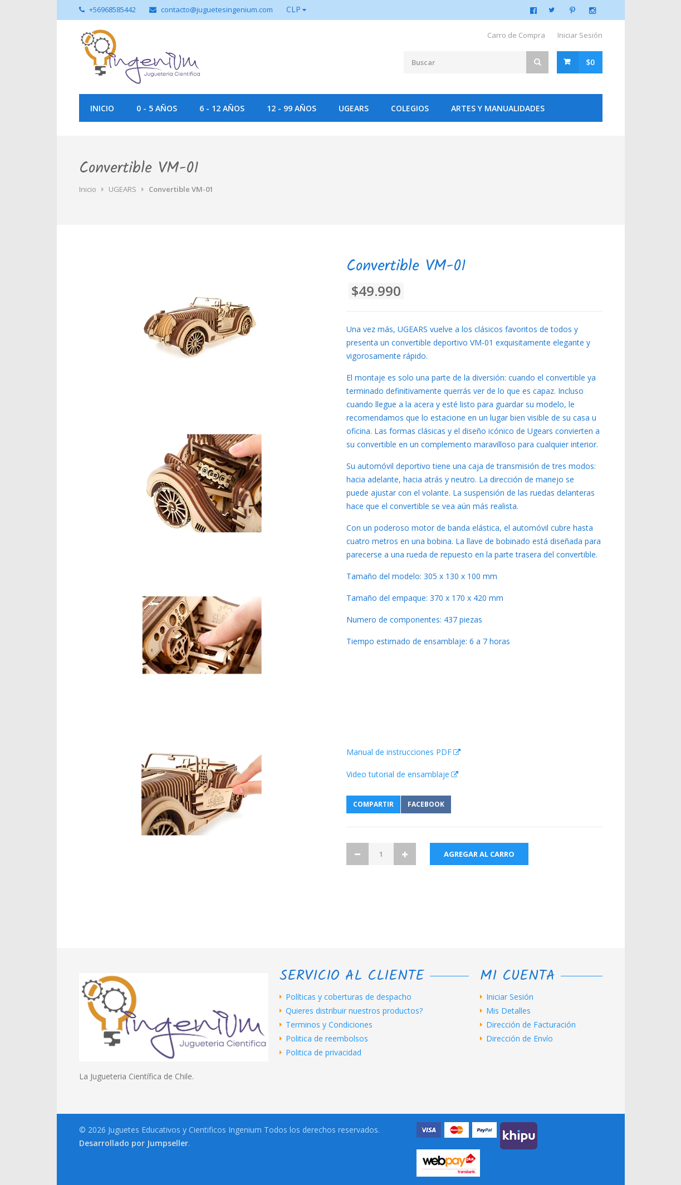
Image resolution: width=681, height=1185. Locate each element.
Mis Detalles (508, 1011)
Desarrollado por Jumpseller (133, 1143)
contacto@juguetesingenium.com (217, 9)
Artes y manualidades (498, 108)
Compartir (373, 804)
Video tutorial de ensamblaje (397, 774)
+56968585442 (112, 9)
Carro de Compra (516, 35)
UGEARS (354, 108)
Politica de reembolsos (327, 1039)
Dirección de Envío (519, 1039)
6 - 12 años (221, 108)
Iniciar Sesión (579, 35)
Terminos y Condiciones (329, 1025)
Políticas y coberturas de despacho (348, 997)
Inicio (102, 108)
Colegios (410, 108)
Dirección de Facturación (531, 1025)
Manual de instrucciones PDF (399, 752)
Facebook (426, 804)
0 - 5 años (156, 108)
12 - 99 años (291, 108)
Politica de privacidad (323, 1053)
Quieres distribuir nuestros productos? (354, 1011)
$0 (590, 62)
